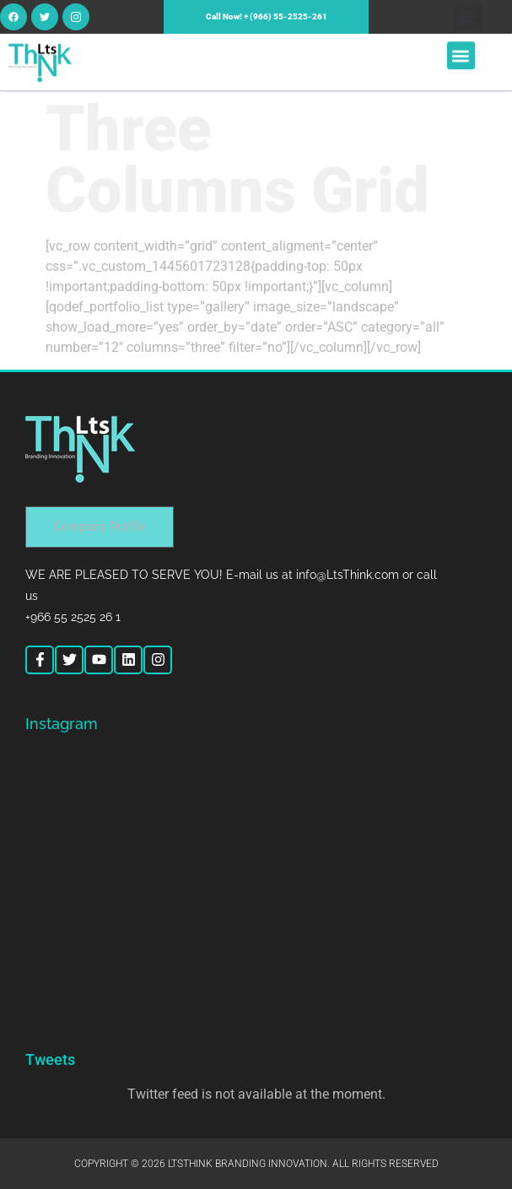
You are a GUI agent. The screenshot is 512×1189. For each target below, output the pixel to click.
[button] (468, 17)
